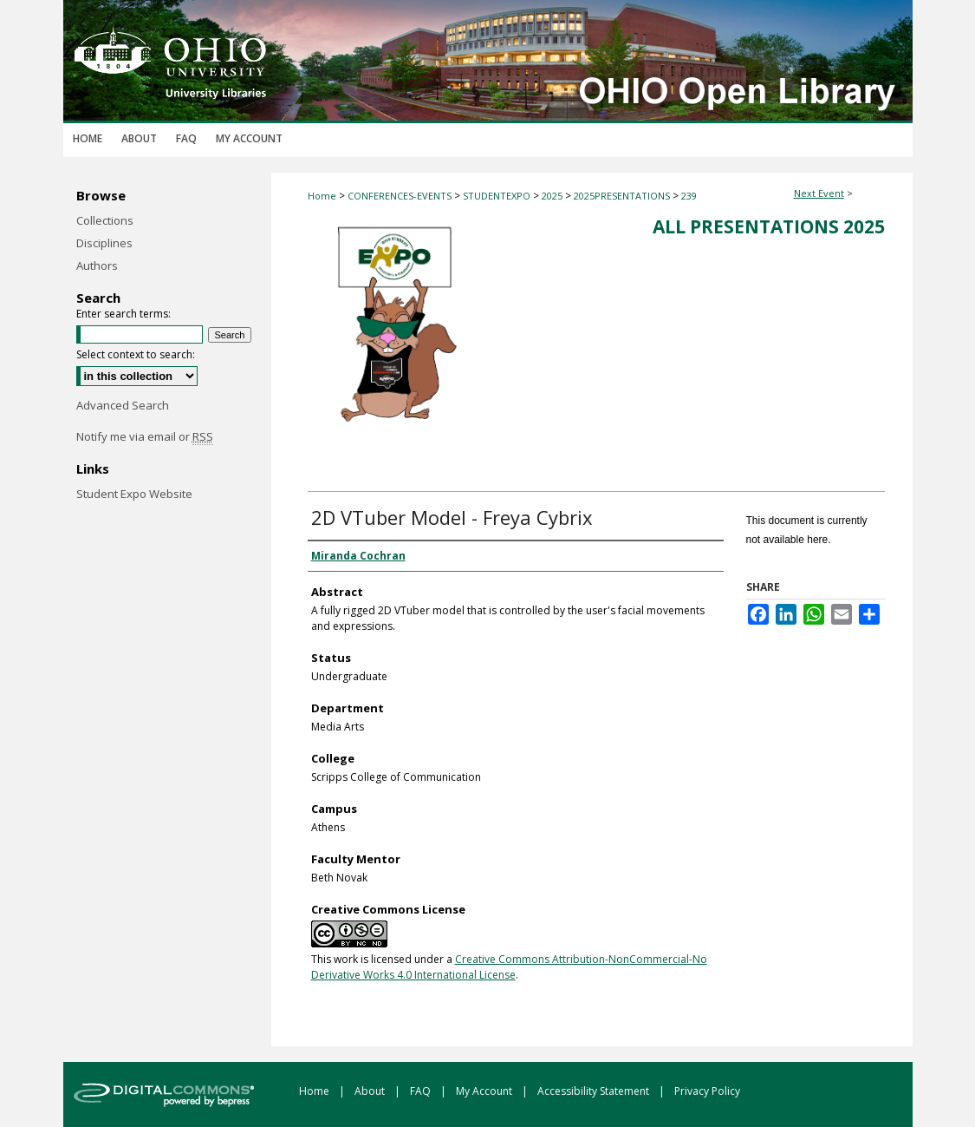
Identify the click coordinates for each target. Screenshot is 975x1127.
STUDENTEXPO (498, 195)
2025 (553, 195)
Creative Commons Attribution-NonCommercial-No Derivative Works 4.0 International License (509, 967)
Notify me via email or (144, 436)
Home (322, 195)
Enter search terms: (123, 313)
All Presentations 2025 (769, 226)
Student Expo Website (134, 493)
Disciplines (104, 243)
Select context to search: (135, 354)
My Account (485, 1091)
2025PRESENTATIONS (623, 195)
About (370, 1091)
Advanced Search (122, 405)
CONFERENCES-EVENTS (401, 195)
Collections (104, 220)
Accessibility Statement (594, 1091)
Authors (97, 265)
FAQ (421, 1091)
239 (689, 195)
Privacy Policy (707, 1091)
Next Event (819, 193)
